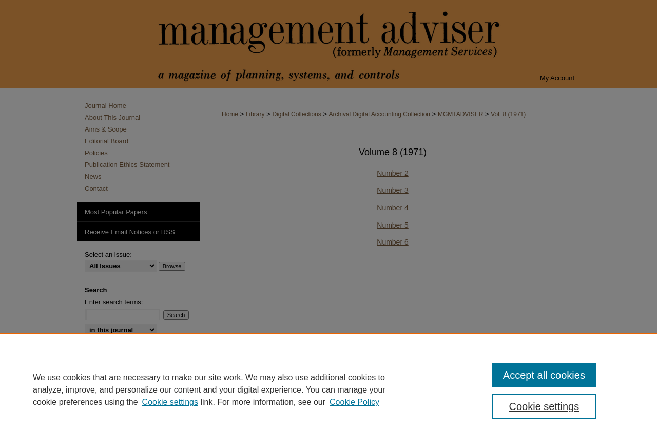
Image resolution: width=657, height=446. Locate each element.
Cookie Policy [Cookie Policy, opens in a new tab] (354, 402)
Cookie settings (170, 402)
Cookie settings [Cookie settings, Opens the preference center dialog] (544, 406)
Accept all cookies (544, 375)
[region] (328, 389)
